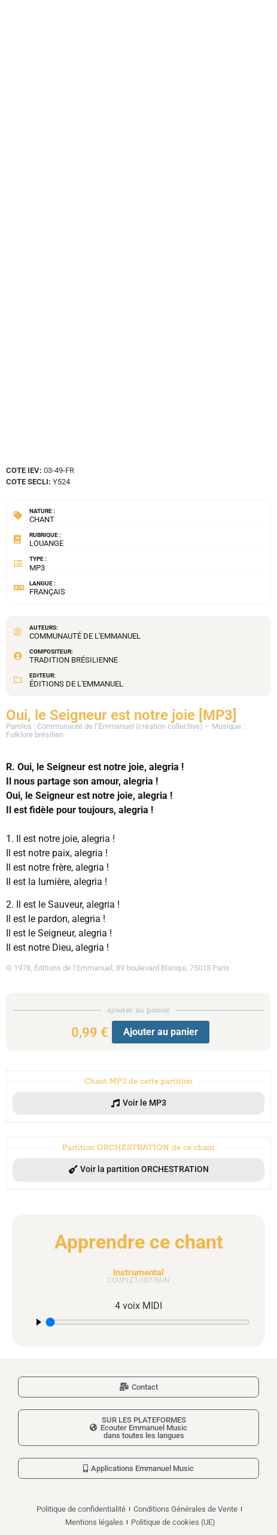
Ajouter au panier (160, 1031)
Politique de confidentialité (81, 1509)
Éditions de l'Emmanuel (76, 683)
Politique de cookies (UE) (173, 1522)
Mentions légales (94, 1522)
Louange (46, 543)
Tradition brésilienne (73, 659)
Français (47, 591)
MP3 (37, 567)
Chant (41, 519)
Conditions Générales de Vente (185, 1509)
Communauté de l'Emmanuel (85, 635)
